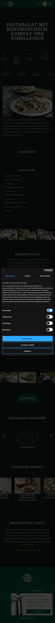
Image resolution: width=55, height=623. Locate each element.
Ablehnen (27, 351)
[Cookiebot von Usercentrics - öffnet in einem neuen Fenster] (43, 270)
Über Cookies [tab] (45, 276)
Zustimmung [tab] (10, 276)
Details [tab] (27, 276)
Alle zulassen (27, 339)
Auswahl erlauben (27, 345)
